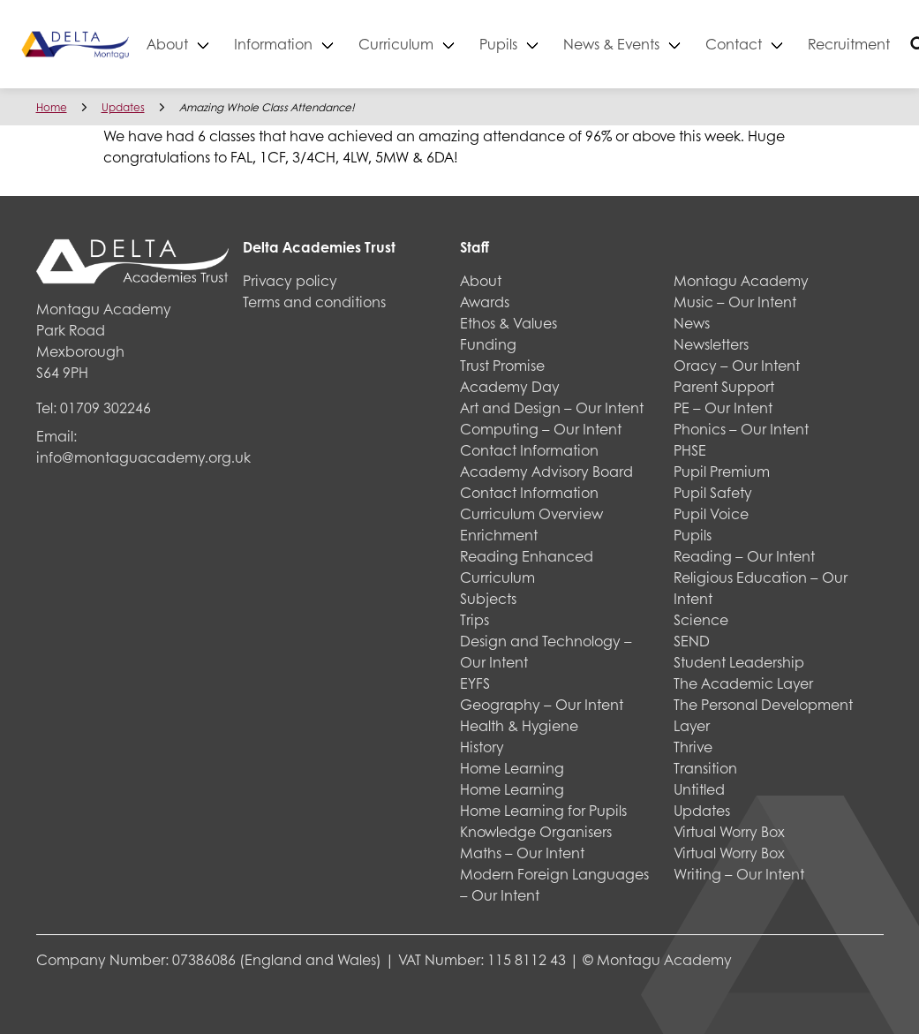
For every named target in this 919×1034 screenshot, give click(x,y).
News (692, 323)
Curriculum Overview (531, 513)
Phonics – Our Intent (741, 429)
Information (329, 44)
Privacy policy (290, 280)
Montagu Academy (741, 280)
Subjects (488, 598)
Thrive (693, 746)
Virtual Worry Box (729, 831)
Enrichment (499, 535)
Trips (474, 619)
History (482, 746)
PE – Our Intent (723, 407)
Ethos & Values (508, 323)
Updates (123, 107)
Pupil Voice (711, 513)
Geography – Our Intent (541, 704)
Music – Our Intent (735, 301)
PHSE (690, 450)
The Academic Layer (743, 683)
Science (701, 619)
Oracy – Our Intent (737, 365)
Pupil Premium (722, 471)
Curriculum (451, 44)
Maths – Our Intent (522, 852)
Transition (705, 768)
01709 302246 (105, 407)
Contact (789, 44)
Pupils (554, 44)
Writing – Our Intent (739, 874)
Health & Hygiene (519, 725)
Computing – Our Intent (540, 429)
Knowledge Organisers (536, 831)
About (223, 44)
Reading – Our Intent (744, 556)
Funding (488, 344)
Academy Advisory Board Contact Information (546, 481)
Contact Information (529, 450)
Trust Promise (502, 365)
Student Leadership (739, 662)
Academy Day (510, 386)
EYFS (475, 683)
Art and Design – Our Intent (552, 407)
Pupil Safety (713, 492)
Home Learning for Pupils (543, 810)
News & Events (667, 44)
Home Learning (512, 768)
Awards (484, 301)
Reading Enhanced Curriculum (526, 566)
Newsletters (711, 344)
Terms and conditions (314, 301)
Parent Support (724, 386)
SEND (692, 640)
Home (51, 107)
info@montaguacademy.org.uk (143, 457)
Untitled (699, 789)
